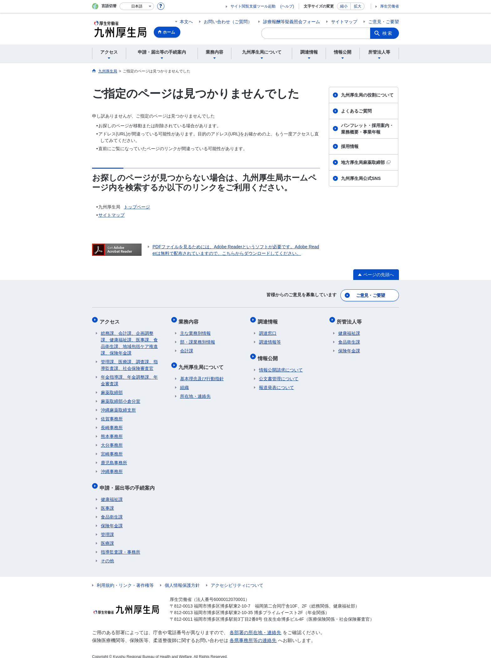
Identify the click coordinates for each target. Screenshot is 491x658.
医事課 (107, 501)
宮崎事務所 (112, 449)
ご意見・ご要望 (383, 21)
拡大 (357, 6)
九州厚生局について (202, 361)
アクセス (111, 318)
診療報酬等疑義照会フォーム (291, 21)
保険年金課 (112, 518)
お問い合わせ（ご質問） (228, 21)
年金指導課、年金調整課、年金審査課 (129, 376)
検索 (387, 33)
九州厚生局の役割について (367, 94)
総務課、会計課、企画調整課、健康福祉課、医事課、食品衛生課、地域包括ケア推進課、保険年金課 (129, 339)
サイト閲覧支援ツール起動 (253, 6)
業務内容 (190, 318)
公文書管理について (278, 371)
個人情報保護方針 (182, 578)
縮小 (344, 6)
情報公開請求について (281, 363)
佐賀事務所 (112, 414)
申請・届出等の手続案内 (128, 482)
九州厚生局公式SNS (361, 178)
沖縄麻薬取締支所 (118, 405)
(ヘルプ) (287, 6)
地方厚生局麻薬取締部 (365, 162)
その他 (107, 553)
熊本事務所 (112, 432)
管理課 (107, 527)
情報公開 (269, 352)
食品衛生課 (112, 510)
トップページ (137, 206)
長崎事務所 (112, 423)
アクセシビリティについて (237, 578)
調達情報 (269, 318)
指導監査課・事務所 (120, 545)
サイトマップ (344, 21)
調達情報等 (270, 337)
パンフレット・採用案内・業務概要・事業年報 (367, 128)
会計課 (186, 346)
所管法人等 (350, 318)
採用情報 (350, 146)
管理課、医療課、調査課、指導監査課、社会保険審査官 (129, 361)
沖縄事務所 (112, 467)
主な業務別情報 (195, 329)
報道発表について (276, 380)
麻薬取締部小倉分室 (120, 397)
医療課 (107, 536)
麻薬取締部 (112, 388)
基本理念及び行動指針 (202, 371)
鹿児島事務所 (114, 458)
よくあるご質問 (356, 110)
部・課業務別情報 (197, 337)
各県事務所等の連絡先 (253, 633)
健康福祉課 (112, 492)
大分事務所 (112, 441)
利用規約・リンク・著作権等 (125, 578)
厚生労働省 (389, 6)
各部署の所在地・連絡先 (255, 625)
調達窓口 (268, 329)
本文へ (186, 21)
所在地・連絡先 (195, 389)
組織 (184, 380)
